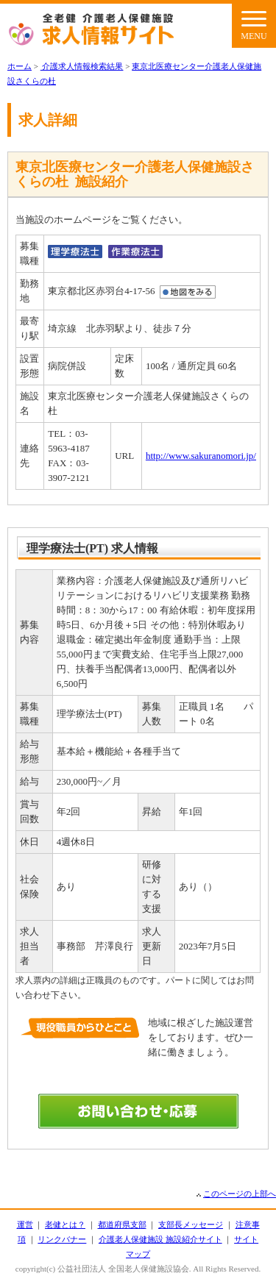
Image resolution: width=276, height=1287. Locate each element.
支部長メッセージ (190, 1224)
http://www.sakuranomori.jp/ (201, 455)
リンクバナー (62, 1239)
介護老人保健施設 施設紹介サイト (160, 1239)
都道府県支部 (122, 1224)
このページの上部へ (239, 1193)
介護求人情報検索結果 (82, 66)
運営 (25, 1224)
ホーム (19, 66)
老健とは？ (65, 1224)
